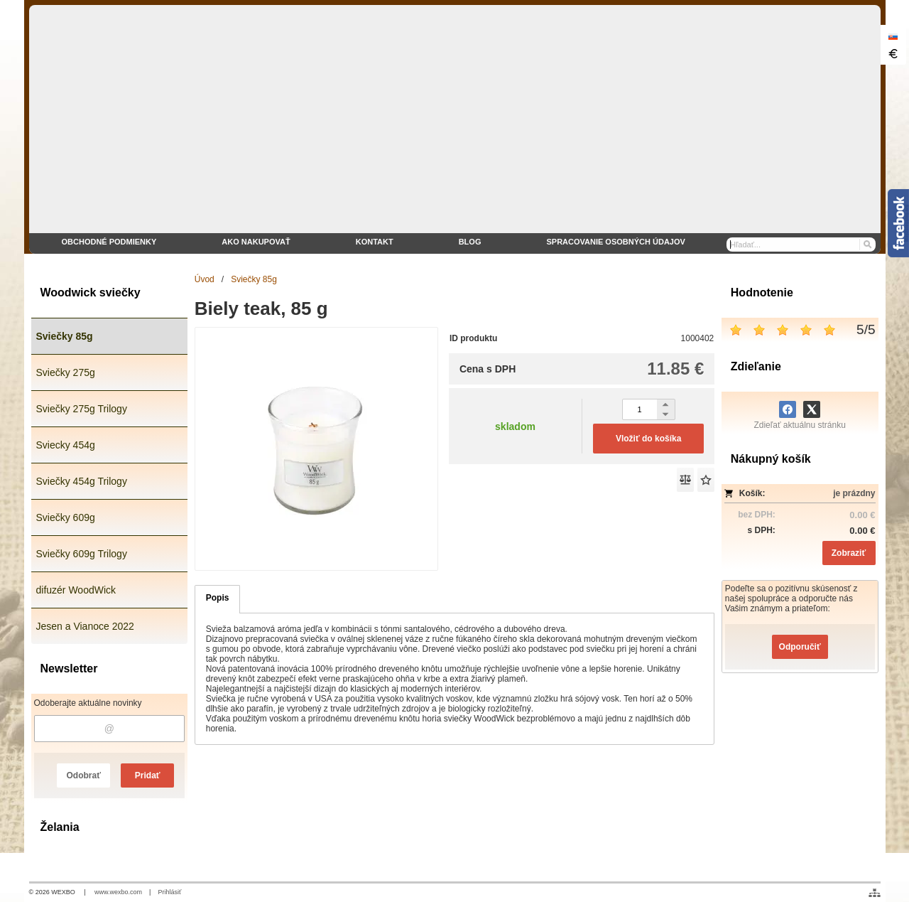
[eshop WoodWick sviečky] (455, 129)
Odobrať (83, 775)
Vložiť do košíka (648, 439)
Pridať (147, 775)
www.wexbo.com (118, 892)
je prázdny (854, 493)
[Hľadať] (867, 244)
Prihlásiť (169, 892)
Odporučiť (800, 647)
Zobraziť (849, 553)
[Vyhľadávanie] (801, 244)
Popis (217, 598)
